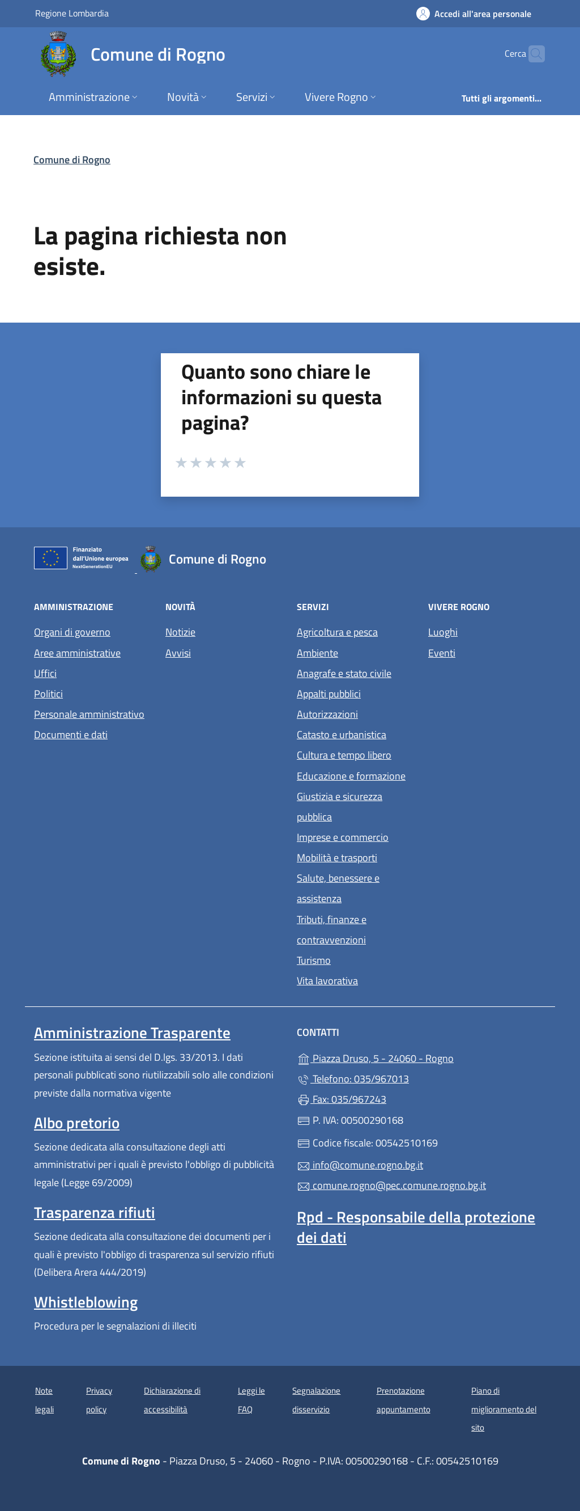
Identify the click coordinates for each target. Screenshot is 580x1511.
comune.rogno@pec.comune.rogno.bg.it (391, 1185)
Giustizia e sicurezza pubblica (339, 806)
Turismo (314, 960)
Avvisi (178, 653)
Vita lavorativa (327, 980)
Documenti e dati (71, 734)
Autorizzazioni (327, 714)
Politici (48, 693)
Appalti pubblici (329, 693)
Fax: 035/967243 (341, 1099)
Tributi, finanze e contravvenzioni (331, 929)
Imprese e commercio (343, 837)
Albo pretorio (77, 1123)
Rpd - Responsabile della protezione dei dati (416, 1227)
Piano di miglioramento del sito (503, 1409)
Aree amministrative (77, 653)
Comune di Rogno (71, 159)
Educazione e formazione (351, 776)
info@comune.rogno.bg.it (360, 1165)
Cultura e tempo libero (344, 755)
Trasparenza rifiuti (94, 1212)
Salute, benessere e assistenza (338, 888)
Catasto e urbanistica (341, 734)
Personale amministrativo (89, 714)
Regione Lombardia (72, 13)
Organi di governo (72, 632)
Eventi (487, 652)
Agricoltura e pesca (337, 632)
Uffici (45, 673)
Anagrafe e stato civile (344, 673)
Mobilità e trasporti (337, 857)
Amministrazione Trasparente (132, 1032)
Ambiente (317, 653)
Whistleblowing (86, 1302)
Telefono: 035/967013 (353, 1078)
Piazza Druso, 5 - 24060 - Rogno (421, 1057)
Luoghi (487, 631)
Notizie (180, 632)
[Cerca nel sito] (531, 53)
